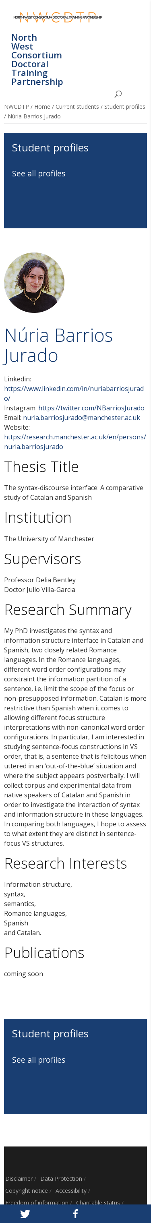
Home (42, 106)
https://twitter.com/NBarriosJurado (91, 408)
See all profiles (39, 173)
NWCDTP (16, 106)
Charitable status (98, 1202)
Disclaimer (19, 1178)
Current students (77, 106)
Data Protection (61, 1178)
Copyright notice (26, 1190)
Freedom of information (36, 1202)
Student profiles (124, 106)
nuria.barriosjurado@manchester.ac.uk (81, 417)
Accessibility (71, 1190)
